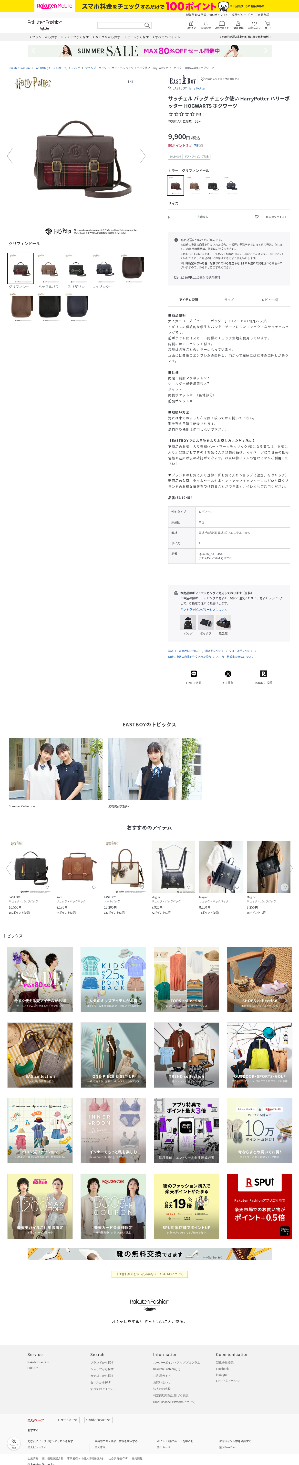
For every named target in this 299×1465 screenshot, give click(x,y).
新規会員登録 (225, 1357)
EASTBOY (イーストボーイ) (51, 68)
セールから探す (100, 1377)
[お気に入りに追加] (257, 217)
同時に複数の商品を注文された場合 (189, 652)
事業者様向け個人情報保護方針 (86, 1453)
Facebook (222, 1364)
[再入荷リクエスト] (276, 217)
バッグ (76, 68)
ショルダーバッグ (96, 68)
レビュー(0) (270, 299)
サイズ (229, 299)
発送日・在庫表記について (184, 646)
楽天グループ (240, 15)
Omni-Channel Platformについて (174, 1397)
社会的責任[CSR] (118, 1453)
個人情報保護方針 (52, 1453)
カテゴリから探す (102, 1371)
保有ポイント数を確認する (235, 1436)
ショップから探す (102, 1364)
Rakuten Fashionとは (167, 1364)
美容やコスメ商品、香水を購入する (116, 1436)
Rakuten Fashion (19, 68)
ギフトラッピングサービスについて (203, 609)
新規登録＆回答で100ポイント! (206, 15)
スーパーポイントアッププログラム (176, 1357)
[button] (76, 156)
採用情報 (137, 1453)
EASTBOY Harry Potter (189, 88)
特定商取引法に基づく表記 (170, 1390)
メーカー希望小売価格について (235, 652)
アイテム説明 (188, 299)
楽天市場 (263, 15)
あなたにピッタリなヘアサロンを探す (50, 1436)
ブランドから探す (102, 1357)
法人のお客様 (162, 1384)
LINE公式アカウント (229, 1376)
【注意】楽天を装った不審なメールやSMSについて (149, 1269)
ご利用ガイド (162, 1371)
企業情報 (33, 1453)
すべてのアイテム (102, 1384)
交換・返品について (241, 646)
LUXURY (33, 1363)
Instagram (222, 1370)
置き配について (214, 646)
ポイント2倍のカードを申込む (175, 1436)
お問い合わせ (162, 1377)
